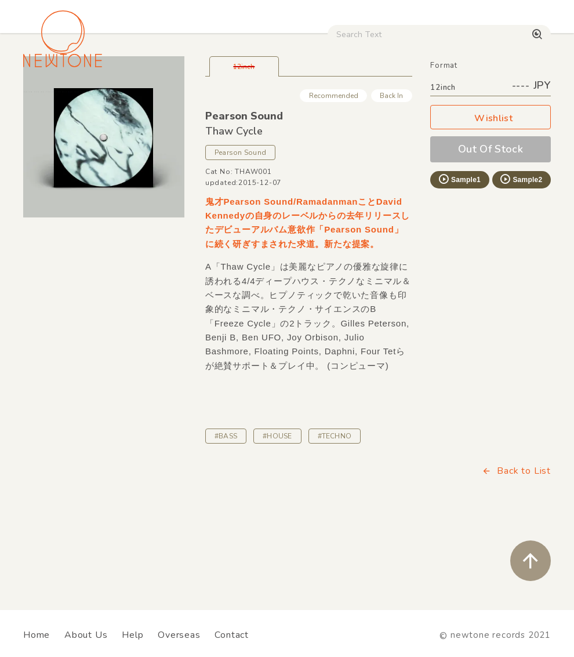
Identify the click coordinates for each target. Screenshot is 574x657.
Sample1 (459, 256)
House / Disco (56, 98)
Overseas (179, 635)
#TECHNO (335, 513)
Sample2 (520, 256)
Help (132, 635)
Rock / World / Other (294, 98)
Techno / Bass (130, 98)
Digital (494, 98)
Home (36, 635)
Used (450, 98)
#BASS (226, 513)
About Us (85, 635)
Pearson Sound (244, 193)
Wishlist (490, 196)
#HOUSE (277, 513)
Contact (232, 635)
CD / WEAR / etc (387, 98)
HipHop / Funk (206, 98)
